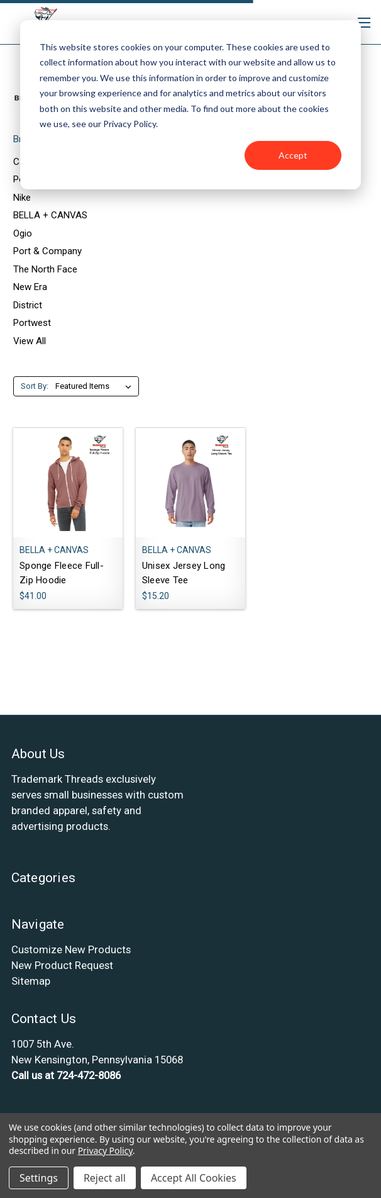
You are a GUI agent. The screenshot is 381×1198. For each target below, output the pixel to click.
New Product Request (62, 965)
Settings (38, 1178)
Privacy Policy (105, 1150)
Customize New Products (71, 949)
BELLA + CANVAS (50, 215)
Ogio (22, 233)
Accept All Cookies (193, 1178)
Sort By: (34, 386)
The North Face (45, 269)
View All (29, 341)
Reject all (105, 1178)
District (27, 305)
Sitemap (30, 981)
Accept (293, 155)
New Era (30, 287)
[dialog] (190, 104)
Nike (22, 197)
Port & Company (47, 251)
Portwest (32, 322)
